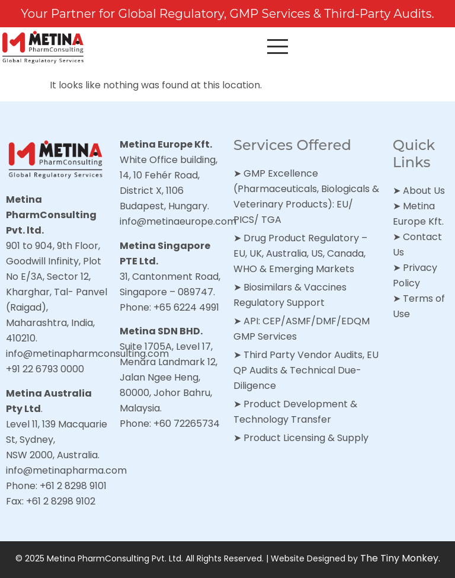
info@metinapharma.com (66, 470)
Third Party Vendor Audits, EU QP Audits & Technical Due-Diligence (306, 370)
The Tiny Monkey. (400, 558)
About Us (424, 190)
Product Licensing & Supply (306, 438)
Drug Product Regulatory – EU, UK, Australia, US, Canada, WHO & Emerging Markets (300, 253)
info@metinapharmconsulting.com (87, 353)
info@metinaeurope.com (178, 221)
